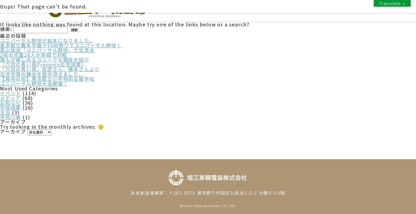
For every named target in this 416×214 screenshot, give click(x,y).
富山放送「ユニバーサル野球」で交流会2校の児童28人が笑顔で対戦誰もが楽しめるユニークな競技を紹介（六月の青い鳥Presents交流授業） (47, 57)
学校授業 (10, 107)
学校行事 (10, 117)
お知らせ (10, 102)
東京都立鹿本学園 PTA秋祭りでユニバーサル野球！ (61, 45)
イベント (10, 93)
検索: (6, 29)
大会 (5, 112)
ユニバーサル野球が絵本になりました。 (47, 40)
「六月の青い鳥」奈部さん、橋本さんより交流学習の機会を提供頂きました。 (50, 71)
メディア (10, 97)
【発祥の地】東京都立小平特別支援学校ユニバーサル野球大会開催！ (47, 81)
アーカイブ (13, 131)
